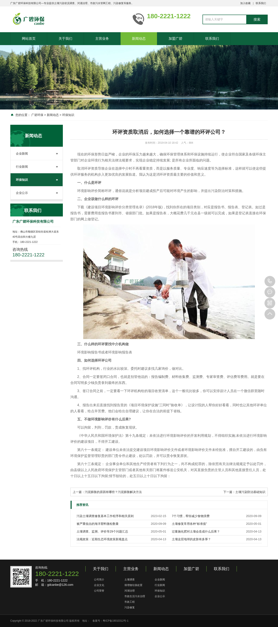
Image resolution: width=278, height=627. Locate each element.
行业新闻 (22, 166)
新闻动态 (139, 38)
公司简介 (99, 579)
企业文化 (99, 585)
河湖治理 (129, 590)
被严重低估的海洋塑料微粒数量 (98, 523)
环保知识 (68, 115)
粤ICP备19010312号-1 (115, 620)
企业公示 (22, 193)
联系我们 (261, 3)
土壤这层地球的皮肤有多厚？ (191, 539)
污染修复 (129, 607)
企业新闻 (22, 153)
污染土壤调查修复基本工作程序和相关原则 (105, 516)
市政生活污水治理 (134, 596)
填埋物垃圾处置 (133, 585)
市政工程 (129, 601)
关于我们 (65, 38)
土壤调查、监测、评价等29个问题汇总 (102, 531)
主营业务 (102, 38)
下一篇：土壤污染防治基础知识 (244, 492)
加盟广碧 (175, 38)
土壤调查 (129, 579)
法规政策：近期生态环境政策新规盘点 (102, 539)
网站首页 (29, 38)
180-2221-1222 (269, 281)
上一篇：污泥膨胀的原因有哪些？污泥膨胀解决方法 (107, 492)
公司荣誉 (99, 590)
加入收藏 (245, 3)
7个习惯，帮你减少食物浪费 (191, 516)
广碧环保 (37, 115)
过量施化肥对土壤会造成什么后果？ (196, 531)
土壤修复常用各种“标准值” (189, 523)
